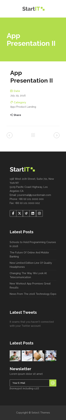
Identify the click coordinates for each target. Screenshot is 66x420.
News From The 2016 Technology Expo (33, 294)
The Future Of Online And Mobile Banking (29, 254)
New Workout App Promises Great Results (30, 285)
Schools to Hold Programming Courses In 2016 (33, 244)
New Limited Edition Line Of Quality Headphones (31, 264)
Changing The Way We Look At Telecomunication (28, 275)
